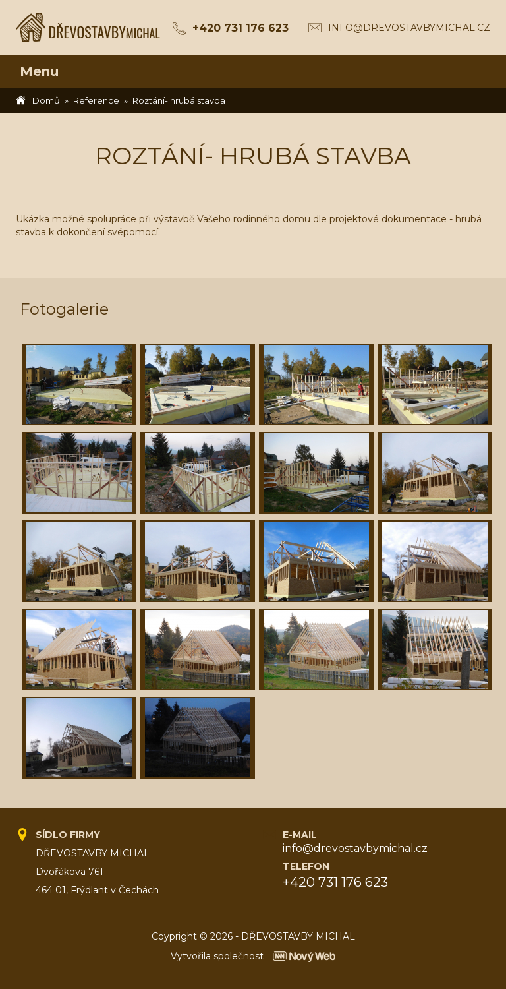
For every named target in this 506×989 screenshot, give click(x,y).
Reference (96, 100)
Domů (46, 100)
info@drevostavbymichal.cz (409, 28)
